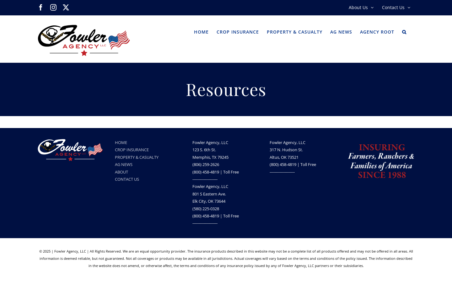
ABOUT (121, 172)
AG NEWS (123, 164)
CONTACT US (127, 179)
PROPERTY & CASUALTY (137, 157)
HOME (121, 142)
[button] (404, 31)
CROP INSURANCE (132, 149)
